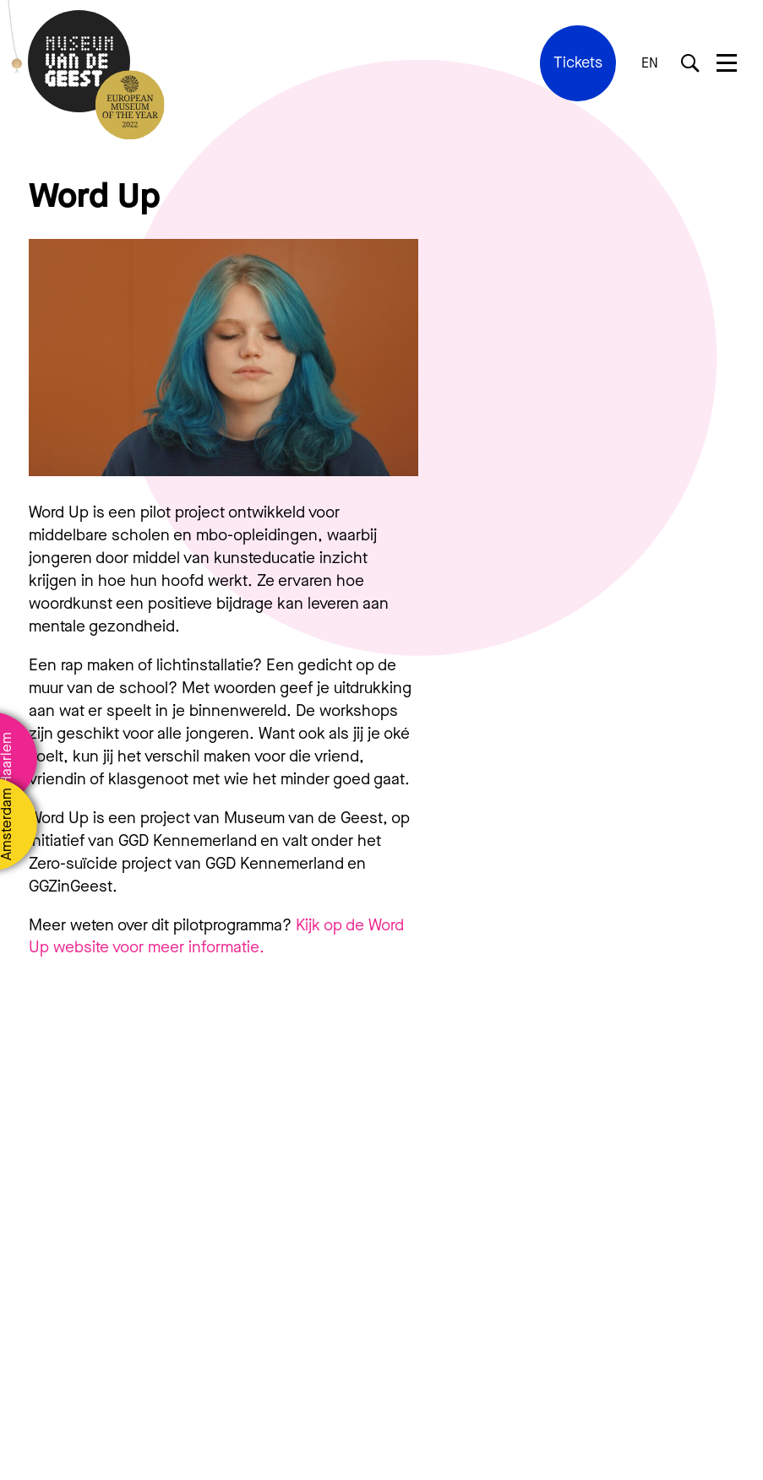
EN (649, 63)
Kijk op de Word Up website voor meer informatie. (216, 936)
